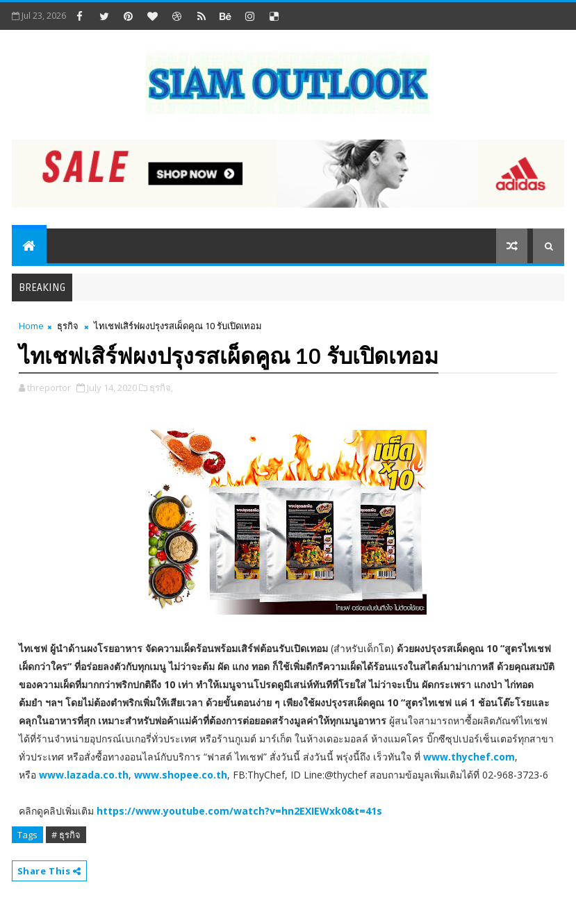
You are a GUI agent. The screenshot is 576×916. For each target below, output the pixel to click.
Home (31, 325)
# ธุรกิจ (66, 834)
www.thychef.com (469, 756)
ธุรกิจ (68, 325)
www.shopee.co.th (180, 774)
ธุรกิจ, (161, 387)
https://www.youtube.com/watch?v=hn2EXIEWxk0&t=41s (239, 810)
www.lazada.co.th (84, 774)
